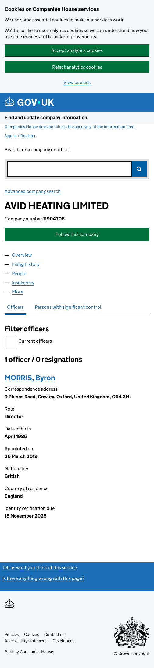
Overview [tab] (22, 255)
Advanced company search (33, 191)
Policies (12, 634)
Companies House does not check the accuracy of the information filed (69, 126)
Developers (62, 641)
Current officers (28, 342)
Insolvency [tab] (23, 283)
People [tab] (19, 273)
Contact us (54, 634)
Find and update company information (46, 117)
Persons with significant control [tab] (68, 307)
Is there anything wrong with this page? (43, 578)
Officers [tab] (15, 307)
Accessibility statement (26, 641)
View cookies (77, 82)
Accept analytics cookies (77, 50)
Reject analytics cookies (77, 67)
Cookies (31, 634)
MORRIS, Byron (30, 377)
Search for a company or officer (37, 150)
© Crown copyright (131, 653)
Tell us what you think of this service (39, 567)
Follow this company (77, 234)
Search (139, 169)
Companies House (36, 652)
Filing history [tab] (25, 264)
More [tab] (17, 292)
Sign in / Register (20, 135)
